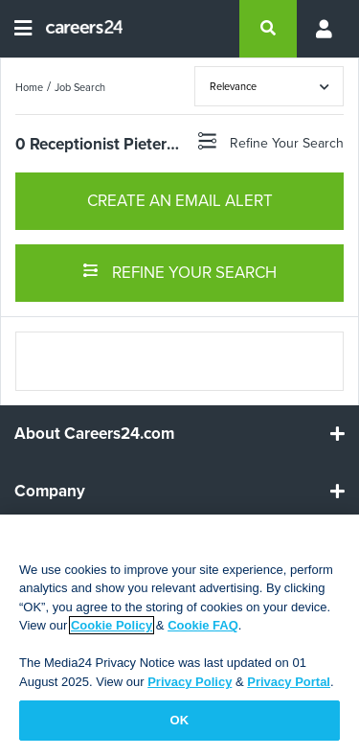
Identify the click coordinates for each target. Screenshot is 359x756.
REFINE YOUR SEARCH (179, 271)
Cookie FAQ (203, 625)
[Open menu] (23, 28)
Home (29, 87)
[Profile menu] (321, 29)
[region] (179, 635)
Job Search (80, 87)
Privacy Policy (189, 682)
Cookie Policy (111, 625)
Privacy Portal (288, 682)
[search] (268, 28)
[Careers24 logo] (77, 28)
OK (180, 720)
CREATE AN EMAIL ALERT (180, 201)
